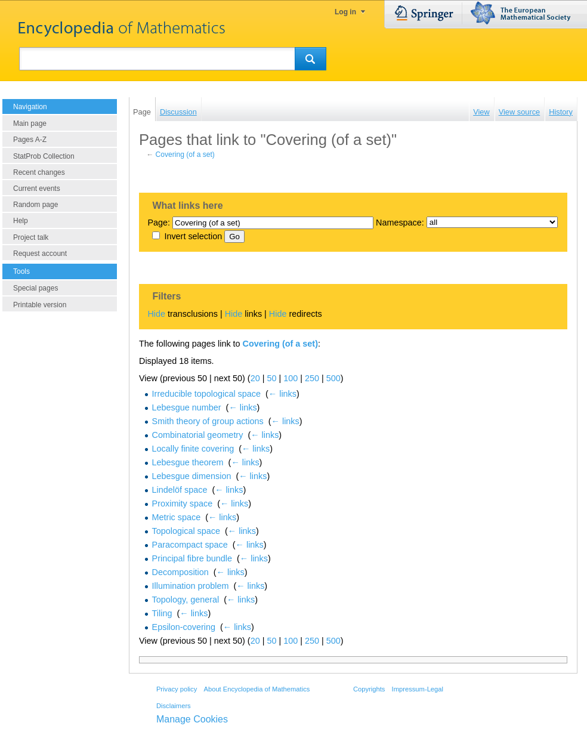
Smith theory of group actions (208, 421)
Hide (156, 314)
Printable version (39, 305)
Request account (40, 253)
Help (20, 221)
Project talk (30, 237)
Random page (35, 204)
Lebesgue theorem (188, 462)
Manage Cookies (192, 719)
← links (282, 394)
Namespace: (400, 222)
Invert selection (193, 236)
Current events (36, 188)
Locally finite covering (193, 448)
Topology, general (186, 599)
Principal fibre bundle (192, 558)
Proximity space (182, 503)
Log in (345, 12)
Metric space (176, 517)
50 (271, 378)
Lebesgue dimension (191, 476)
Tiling (162, 613)
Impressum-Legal (417, 689)
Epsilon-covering (183, 627)
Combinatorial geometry (197, 435)
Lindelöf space (180, 490)
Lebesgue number (186, 407)
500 (333, 378)
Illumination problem (190, 586)
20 (255, 378)
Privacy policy (176, 689)
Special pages (35, 288)
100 (290, 378)
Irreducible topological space (206, 394)
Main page (30, 123)
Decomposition (180, 572)
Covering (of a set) (185, 154)
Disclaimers (173, 705)
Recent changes (39, 172)
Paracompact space (190, 544)
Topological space (186, 531)
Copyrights (369, 689)
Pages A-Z (30, 139)
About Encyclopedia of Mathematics (256, 689)
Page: (158, 222)
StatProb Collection (44, 156)
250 (312, 378)
